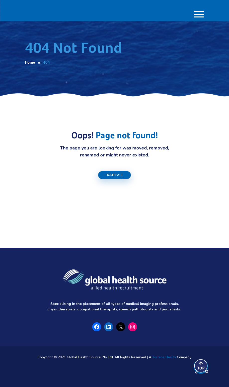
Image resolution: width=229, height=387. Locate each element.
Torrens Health (164, 357)
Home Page (114, 175)
